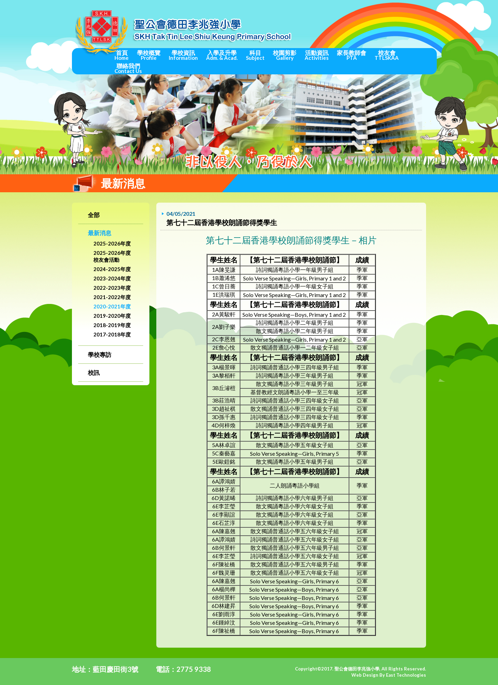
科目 (255, 55)
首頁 (121, 55)
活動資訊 (317, 55)
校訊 (94, 372)
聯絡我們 (128, 68)
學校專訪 (99, 354)
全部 (94, 215)
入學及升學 (222, 55)
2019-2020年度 (112, 316)
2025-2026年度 (112, 243)
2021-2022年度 (112, 297)
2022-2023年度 (112, 288)
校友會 (387, 55)
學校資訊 (183, 55)
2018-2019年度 (112, 325)
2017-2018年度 (112, 334)
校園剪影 (284, 55)
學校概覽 (148, 55)
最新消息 (99, 233)
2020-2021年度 (112, 306)
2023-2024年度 (112, 278)
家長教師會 (351, 55)
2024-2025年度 (112, 269)
